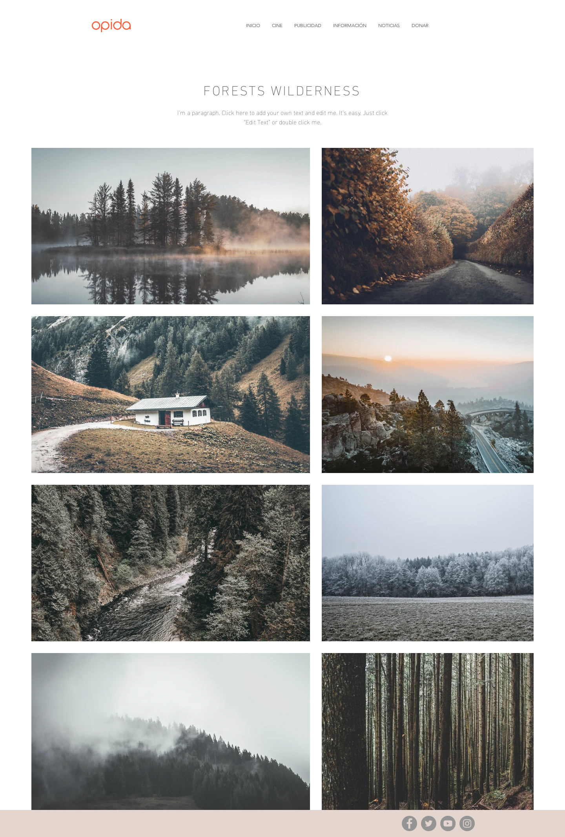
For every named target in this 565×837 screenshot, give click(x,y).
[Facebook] (409, 823)
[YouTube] (448, 823)
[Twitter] (428, 823)
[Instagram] (467, 823)
